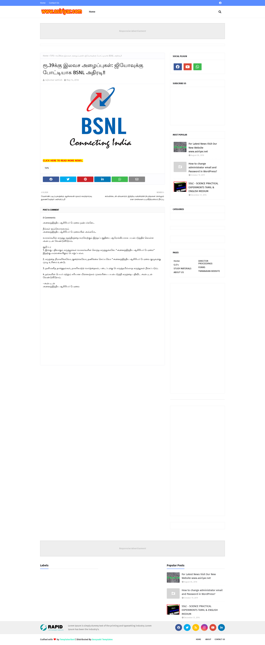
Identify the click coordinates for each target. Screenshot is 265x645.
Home (43, 3)
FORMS (201, 267)
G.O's (176, 264)
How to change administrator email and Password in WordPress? (203, 167)
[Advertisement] (197, 338)
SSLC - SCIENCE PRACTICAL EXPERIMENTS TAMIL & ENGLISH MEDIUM (203, 187)
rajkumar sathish (53, 80)
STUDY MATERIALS (182, 268)
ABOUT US (179, 272)
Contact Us (54, 3)
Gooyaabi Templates (102, 639)
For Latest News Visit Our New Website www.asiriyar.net (203, 147)
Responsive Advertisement (132, 31)
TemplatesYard (67, 639)
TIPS (52, 56)
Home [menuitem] (92, 11)
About (208, 639)
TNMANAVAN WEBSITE (209, 271)
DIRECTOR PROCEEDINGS (205, 262)
